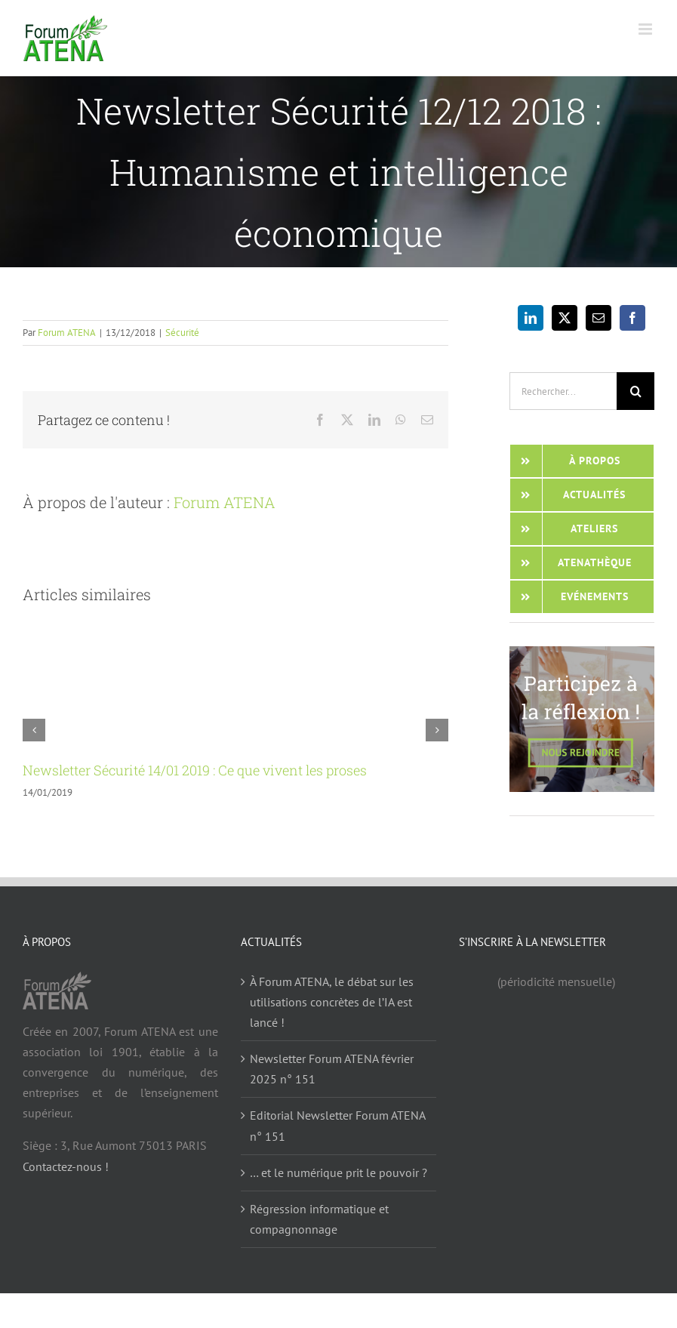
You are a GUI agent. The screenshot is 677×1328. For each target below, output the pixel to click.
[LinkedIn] (530, 318)
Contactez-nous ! (66, 1166)
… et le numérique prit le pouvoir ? (338, 1172)
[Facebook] (632, 318)
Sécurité (182, 332)
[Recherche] (635, 391)
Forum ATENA (67, 332)
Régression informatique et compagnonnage (319, 1219)
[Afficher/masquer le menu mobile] (646, 29)
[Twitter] (564, 318)
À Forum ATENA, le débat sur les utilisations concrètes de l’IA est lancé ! (332, 1002)
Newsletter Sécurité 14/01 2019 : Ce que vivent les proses (195, 770)
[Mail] (598, 318)
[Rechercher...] (563, 391)
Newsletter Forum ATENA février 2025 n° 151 (332, 1068)
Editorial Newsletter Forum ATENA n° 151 (337, 1125)
